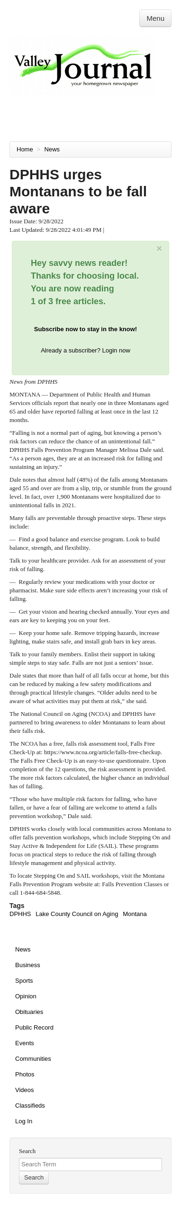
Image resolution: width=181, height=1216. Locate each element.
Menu (155, 18)
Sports (24, 980)
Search (27, 1150)
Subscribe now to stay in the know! (85, 329)
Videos (24, 1089)
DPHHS (20, 913)
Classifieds (30, 1105)
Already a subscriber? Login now (85, 350)
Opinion (25, 996)
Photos (24, 1074)
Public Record (34, 1027)
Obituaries (29, 1011)
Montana (135, 913)
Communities (33, 1058)
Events (24, 1043)
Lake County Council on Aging (77, 913)
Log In (23, 1121)
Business (27, 965)
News (53, 149)
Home (25, 149)
